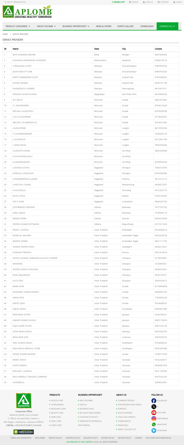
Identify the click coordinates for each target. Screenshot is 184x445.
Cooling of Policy (88, 417)
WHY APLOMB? (85, 400)
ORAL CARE (55, 421)
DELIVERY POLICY (91, 438)
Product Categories (18, 26)
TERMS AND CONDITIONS (21, 438)
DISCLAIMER (40, 438)
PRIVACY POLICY (55, 438)
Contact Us (167, 26)
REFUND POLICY (124, 438)
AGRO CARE (56, 425)
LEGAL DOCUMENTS (126, 417)
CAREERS (138, 438)
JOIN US (82, 404)
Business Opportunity (76, 26)
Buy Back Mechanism (89, 413)
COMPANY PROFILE (125, 400)
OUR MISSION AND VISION (128, 404)
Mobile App (118, 2)
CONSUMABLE (57, 404)
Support (163, 2)
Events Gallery (125, 26)
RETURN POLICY (107, 438)
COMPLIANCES (123, 421)
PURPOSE (121, 409)
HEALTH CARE (56, 400)
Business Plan (86, 409)
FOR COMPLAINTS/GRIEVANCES (158, 438)
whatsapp (159, 424)
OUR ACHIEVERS (124, 413)
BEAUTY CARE (56, 413)
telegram (159, 430)
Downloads (147, 26)
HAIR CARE (55, 417)
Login (177, 2)
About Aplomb (46, 26)
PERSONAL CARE (58, 409)
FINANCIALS (122, 425)
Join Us (148, 2)
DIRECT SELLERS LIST (126, 429)
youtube (158, 412)
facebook (159, 400)
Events (133, 2)
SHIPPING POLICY (73, 438)
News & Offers (103, 26)
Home (5, 34)
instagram (159, 418)
